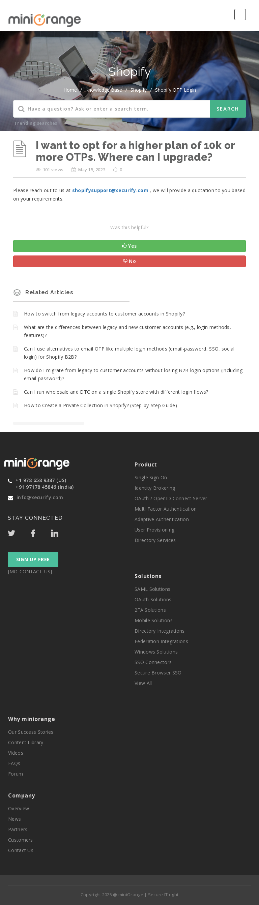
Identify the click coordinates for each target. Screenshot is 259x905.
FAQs (14, 763)
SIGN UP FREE (33, 559)
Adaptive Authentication (162, 519)
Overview (18, 808)
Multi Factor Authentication (166, 509)
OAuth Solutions (153, 599)
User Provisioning (154, 529)
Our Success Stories (31, 732)
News (14, 819)
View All (143, 683)
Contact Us (20, 850)
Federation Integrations (161, 641)
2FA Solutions (150, 610)
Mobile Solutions (154, 620)
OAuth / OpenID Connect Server (171, 498)
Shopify (139, 90)
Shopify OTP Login (175, 90)
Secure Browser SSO (158, 672)
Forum (15, 774)
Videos (15, 753)
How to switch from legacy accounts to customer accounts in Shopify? (104, 313)
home (70, 90)
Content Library (26, 742)
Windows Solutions (156, 651)
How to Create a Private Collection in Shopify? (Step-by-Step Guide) (100, 405)
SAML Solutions (152, 589)
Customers (20, 840)
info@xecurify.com (40, 497)
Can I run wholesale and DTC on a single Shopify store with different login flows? (116, 392)
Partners (17, 829)
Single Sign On (151, 477)
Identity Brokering (155, 488)
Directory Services (155, 540)
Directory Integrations (160, 631)
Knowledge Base (103, 90)
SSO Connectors (153, 662)
